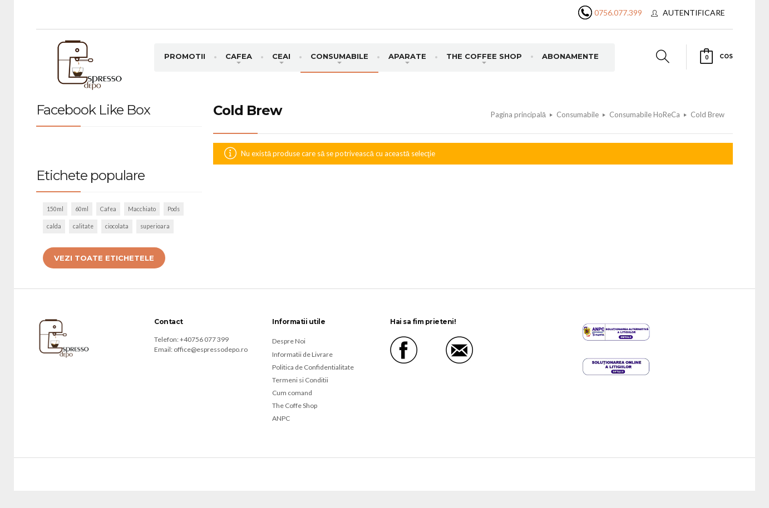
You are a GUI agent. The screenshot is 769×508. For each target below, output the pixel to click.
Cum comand (292, 393)
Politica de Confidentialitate (313, 367)
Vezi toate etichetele (104, 257)
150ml (55, 209)
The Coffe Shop (294, 405)
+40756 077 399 (204, 339)
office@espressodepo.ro (211, 349)
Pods (173, 209)
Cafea (108, 209)
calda (54, 226)
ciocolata (117, 226)
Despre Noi (288, 341)
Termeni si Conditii (300, 380)
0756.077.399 (618, 12)
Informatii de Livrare (302, 354)
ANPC (281, 418)
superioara (155, 226)
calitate (83, 226)
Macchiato (142, 209)
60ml (81, 209)
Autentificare (694, 12)
